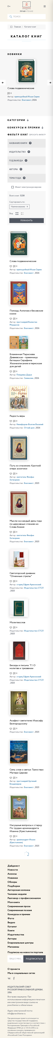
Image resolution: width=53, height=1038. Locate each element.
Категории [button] (18, 120)
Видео (11, 922)
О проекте (13, 969)
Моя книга (13, 902)
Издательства (15, 934)
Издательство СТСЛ (34, 588)
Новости (12, 870)
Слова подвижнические (20, 88)
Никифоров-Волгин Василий (30, 424)
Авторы (12, 938)
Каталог (12, 926)
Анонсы (12, 874)
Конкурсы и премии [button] (25, 127)
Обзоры (12, 882)
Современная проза (18, 906)
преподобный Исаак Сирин (27, 97)
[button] (26, 143)
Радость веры (17, 416)
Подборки (13, 886)
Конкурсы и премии (18, 914)
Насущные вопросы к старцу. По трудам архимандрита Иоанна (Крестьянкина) (26, 828)
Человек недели (17, 894)
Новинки (12, 878)
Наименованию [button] (19, 207)
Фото (10, 918)
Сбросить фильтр (37, 135)
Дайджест (13, 866)
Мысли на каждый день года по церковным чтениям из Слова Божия (26, 524)
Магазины (13, 947)
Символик (28, 378)
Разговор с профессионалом (24, 898)
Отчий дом (29, 428)
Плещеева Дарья (24, 375)
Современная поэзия (19, 910)
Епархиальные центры (20, 943)
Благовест (26, 100)
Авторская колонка (18, 890)
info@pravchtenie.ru (16, 1014)
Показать (26, 221)
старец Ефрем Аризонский (29, 585)
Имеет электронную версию (26, 187)
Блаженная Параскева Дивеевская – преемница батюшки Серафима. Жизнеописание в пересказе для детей (26, 360)
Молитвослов (17, 622)
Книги (10, 930)
